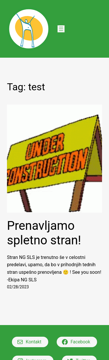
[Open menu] (61, 28)
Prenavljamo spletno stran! (44, 232)
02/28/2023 (18, 287)
